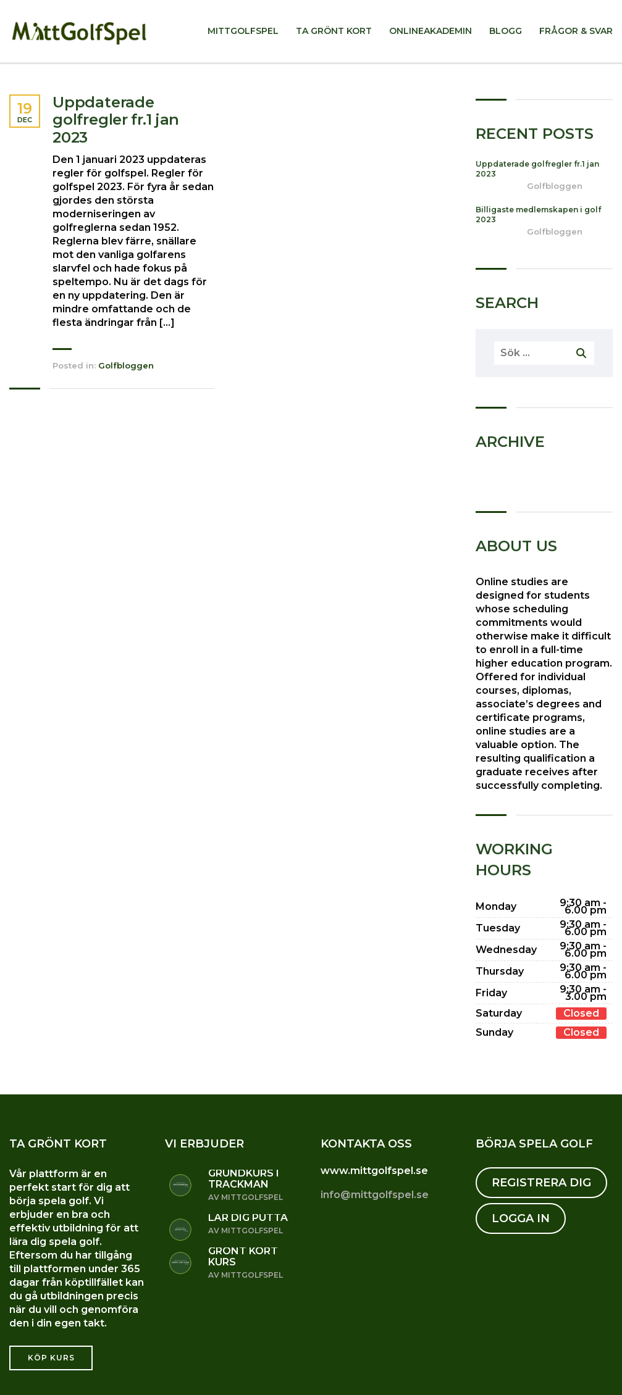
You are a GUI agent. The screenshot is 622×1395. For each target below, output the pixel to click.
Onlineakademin (430, 30)
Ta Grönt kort (334, 30)
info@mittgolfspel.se (375, 1195)
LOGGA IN (521, 1218)
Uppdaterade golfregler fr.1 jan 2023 (116, 120)
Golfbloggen (126, 365)
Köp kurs (51, 1357)
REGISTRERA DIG (541, 1182)
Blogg (505, 30)
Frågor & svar (576, 30)
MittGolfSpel (243, 30)
